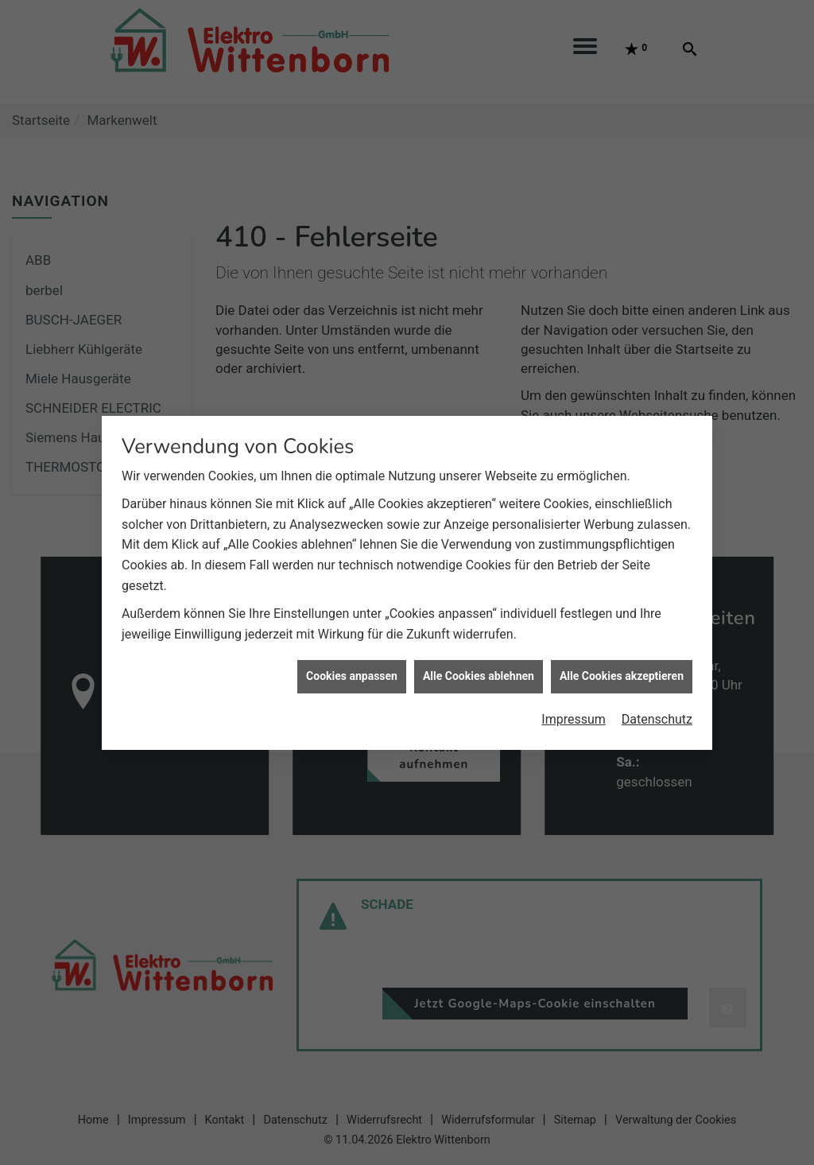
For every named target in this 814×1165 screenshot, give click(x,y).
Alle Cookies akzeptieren (622, 668)
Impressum (573, 711)
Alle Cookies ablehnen (478, 668)
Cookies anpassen (351, 668)
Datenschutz (657, 711)
